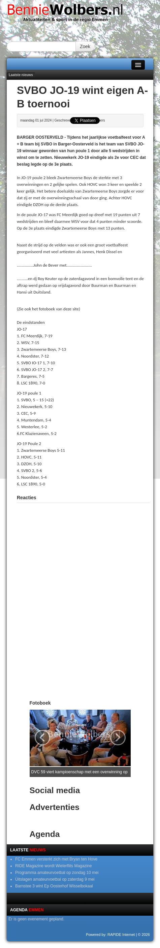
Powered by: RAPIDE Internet (110, 935)
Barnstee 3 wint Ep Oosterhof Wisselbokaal (54, 886)
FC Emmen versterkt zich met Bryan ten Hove (56, 859)
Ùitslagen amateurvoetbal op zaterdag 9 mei (54, 879)
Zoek (85, 46)
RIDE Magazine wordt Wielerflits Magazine (53, 866)
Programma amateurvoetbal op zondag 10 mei (56, 872)
